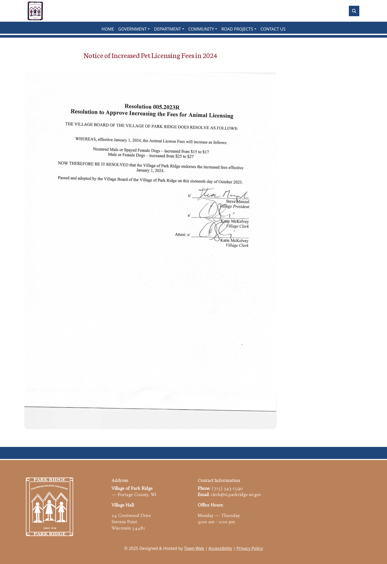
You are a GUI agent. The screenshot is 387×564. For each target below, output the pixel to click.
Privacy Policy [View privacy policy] (249, 548)
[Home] (35, 11)
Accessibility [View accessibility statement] (220, 548)
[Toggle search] (354, 11)
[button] (134, 29)
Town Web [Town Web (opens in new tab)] (194, 548)
